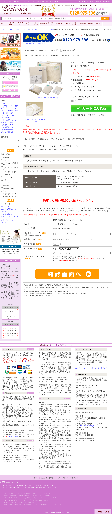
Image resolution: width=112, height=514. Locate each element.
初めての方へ (14, 13)
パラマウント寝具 (7, 113)
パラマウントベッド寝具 (46, 29)
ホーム (36, 478)
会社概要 (90, 1)
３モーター (6, 183)
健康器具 (98, 24)
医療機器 (90, 24)
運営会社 (44, 478)
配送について (13, 436)
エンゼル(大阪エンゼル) (9, 209)
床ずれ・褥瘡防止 (7, 132)
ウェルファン (5, 207)
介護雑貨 (83, 24)
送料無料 (5, 157)
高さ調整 (5, 185)
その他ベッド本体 (7, 122)
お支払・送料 (26, 13)
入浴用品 (67, 24)
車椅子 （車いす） (12, 24)
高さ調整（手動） (8, 188)
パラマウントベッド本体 (9, 106)
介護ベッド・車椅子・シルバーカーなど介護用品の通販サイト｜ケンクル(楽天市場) (27, 495)
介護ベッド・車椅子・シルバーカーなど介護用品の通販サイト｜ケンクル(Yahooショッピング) (30, 498)
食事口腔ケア (75, 24)
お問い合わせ (107, 1)
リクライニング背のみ (9, 172)
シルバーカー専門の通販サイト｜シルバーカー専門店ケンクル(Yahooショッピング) (27, 500)
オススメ (5, 160)
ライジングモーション (9, 196)
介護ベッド (4, 24)
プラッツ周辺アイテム (8, 120)
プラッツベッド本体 (8, 115)
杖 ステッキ (35, 24)
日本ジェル (5, 211)
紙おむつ (59, 24)
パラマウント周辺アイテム (10, 110)
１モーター (6, 174)
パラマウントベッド (8, 220)
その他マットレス (7, 125)
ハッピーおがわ (6, 214)
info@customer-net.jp (87, 426)
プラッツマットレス (8, 118)
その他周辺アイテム (8, 127)
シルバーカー (19, 24)
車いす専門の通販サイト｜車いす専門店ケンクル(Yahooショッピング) (23, 502)
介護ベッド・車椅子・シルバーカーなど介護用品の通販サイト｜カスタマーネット (27, 493)
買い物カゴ (82, 1)
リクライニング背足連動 (9, 164)
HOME (6, 13)
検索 (10, 150)
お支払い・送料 (54, 478)
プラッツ (4, 222)
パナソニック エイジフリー (9, 217)
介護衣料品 (43, 24)
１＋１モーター (7, 177)
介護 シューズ (27, 24)
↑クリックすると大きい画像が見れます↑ (45, 98)
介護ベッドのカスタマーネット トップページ (15, 29)
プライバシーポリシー (70, 478)
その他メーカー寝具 (8, 130)
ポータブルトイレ (51, 24)
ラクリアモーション (9, 191)
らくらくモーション (9, 194)
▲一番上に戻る (102, 512)
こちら (25, 361)
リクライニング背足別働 (9, 168)
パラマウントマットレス (9, 108)
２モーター (6, 180)
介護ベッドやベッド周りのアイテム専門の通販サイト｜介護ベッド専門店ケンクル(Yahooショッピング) (33, 504)
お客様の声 (97, 1)
